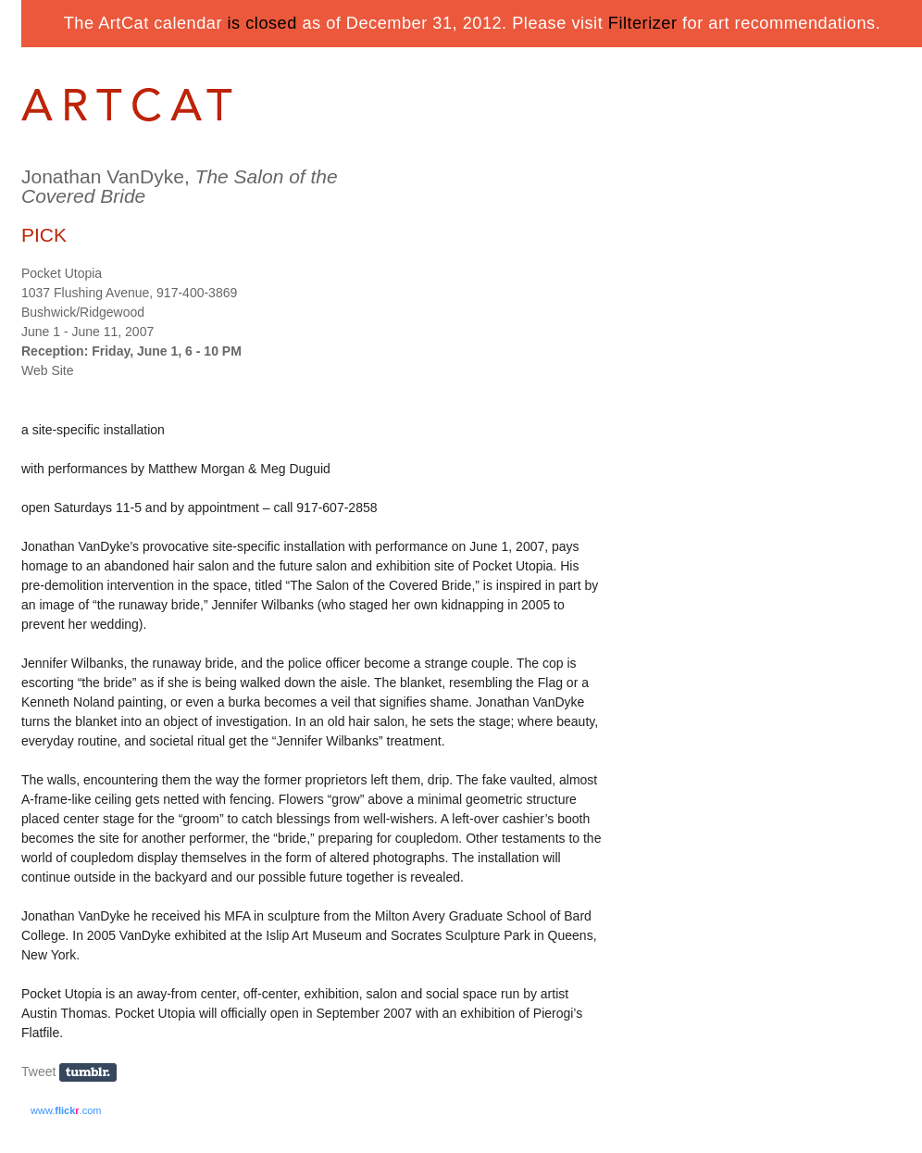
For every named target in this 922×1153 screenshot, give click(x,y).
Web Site (47, 370)
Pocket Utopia (61, 273)
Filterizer (643, 23)
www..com (66, 1110)
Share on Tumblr (94, 1073)
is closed (262, 23)
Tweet (38, 1071)
